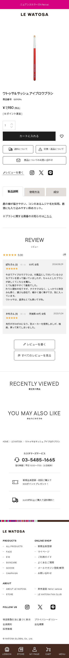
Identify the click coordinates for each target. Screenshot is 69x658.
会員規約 (7, 624)
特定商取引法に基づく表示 (17, 619)
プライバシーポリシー (46, 619)
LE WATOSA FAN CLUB (50, 594)
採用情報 (7, 629)
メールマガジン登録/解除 (51, 567)
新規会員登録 (45, 546)
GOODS (10, 567)
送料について (20, 149)
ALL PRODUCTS (14, 546)
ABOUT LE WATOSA (16, 589)
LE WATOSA (16, 441)
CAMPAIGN (12, 573)
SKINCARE (11, 562)
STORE (9, 594)
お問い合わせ (45, 573)
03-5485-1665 (34, 460)
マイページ (43, 551)
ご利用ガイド (45, 557)
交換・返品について (54, 149)
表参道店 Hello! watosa (50, 589)
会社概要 (39, 624)
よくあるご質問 (46, 562)
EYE (8, 557)
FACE (9, 551)
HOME (5, 441)
